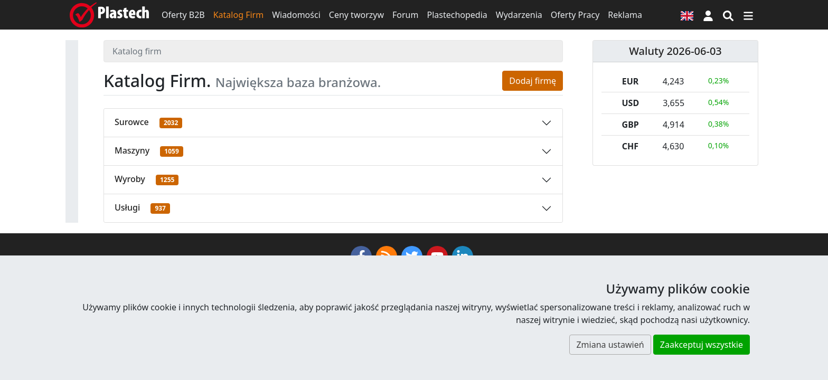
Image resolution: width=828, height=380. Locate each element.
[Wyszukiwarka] (728, 15)
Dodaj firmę (532, 81)
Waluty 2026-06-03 (675, 51)
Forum (405, 15)
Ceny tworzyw (356, 15)
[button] (708, 15)
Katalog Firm (238, 15)
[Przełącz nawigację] (748, 15)
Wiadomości (296, 15)
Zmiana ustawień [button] (610, 344)
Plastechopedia (457, 15)
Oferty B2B (183, 15)
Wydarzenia (519, 15)
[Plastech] (109, 14)
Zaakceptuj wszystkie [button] (701, 344)
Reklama (625, 15)
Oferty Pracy (575, 15)
